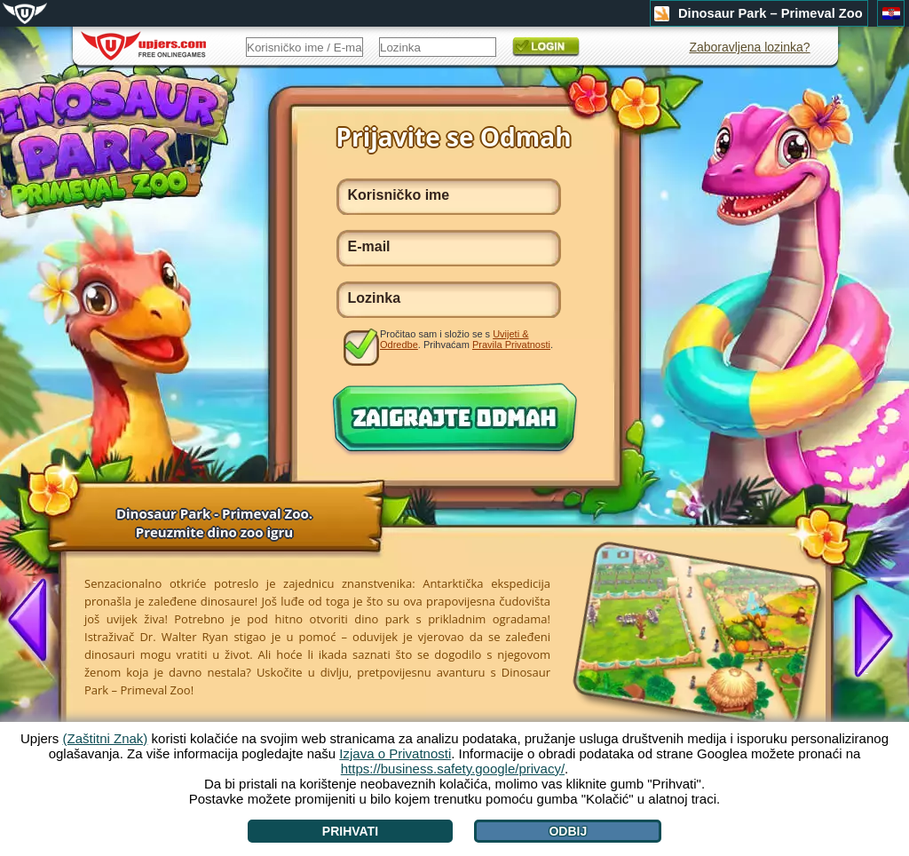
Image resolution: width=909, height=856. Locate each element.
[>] (866, 634)
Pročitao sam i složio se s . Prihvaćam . (466, 339)
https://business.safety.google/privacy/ (453, 768)
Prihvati (350, 831)
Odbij (568, 831)
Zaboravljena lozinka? (749, 47)
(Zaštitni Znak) (105, 738)
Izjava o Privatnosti (395, 753)
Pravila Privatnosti (511, 344)
